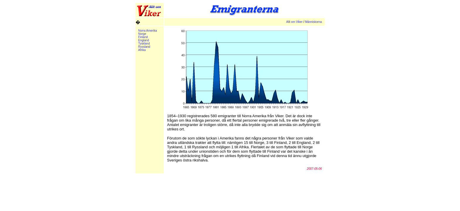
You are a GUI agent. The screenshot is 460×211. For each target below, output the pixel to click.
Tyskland (144, 43)
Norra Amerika (147, 30)
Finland (143, 37)
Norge (142, 33)
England (143, 40)
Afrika (142, 50)
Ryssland (144, 46)
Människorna (313, 21)
